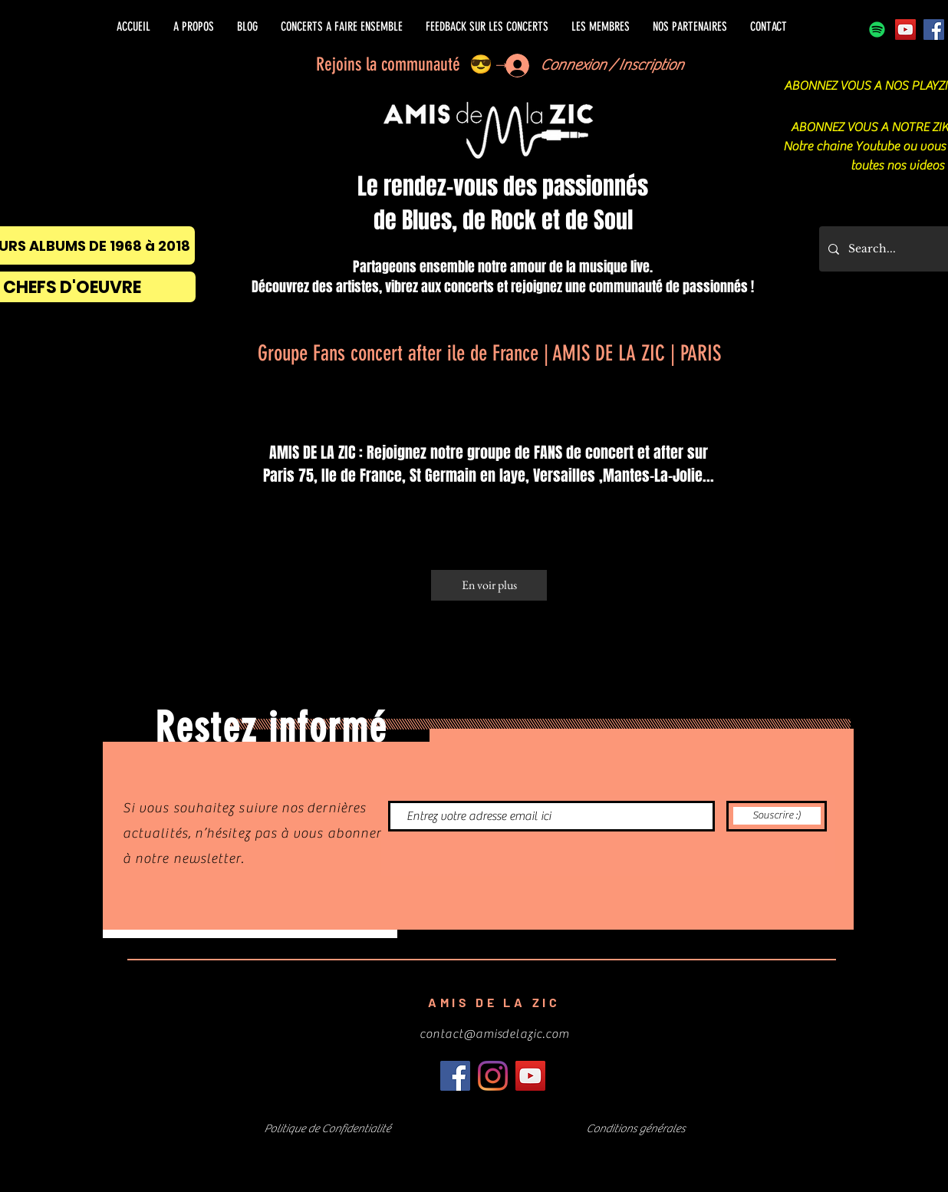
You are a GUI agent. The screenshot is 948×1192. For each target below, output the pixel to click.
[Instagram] (493, 1076)
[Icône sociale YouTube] (905, 29)
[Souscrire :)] (776, 816)
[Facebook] (933, 29)
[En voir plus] (489, 585)
